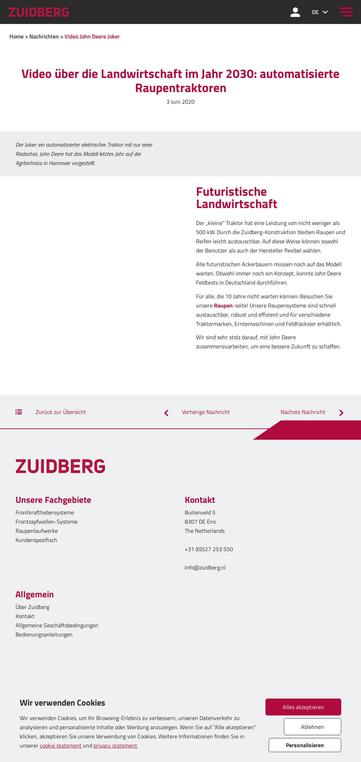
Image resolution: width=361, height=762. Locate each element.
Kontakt (25, 616)
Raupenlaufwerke (37, 530)
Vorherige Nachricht (196, 412)
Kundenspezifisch (36, 540)
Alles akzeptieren (303, 707)
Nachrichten (44, 36)
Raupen (223, 305)
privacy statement (115, 745)
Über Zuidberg (32, 607)
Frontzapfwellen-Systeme (47, 521)
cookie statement (60, 745)
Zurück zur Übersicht (51, 412)
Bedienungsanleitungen (44, 634)
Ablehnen (312, 727)
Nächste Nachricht (313, 412)
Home (17, 36)
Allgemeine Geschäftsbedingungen (57, 625)
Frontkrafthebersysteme (45, 512)
